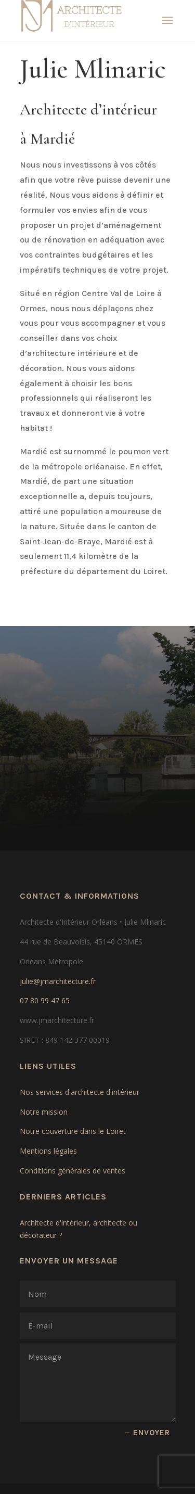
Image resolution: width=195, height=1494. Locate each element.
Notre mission (44, 1112)
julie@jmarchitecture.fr (58, 981)
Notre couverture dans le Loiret (73, 1131)
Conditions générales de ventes (72, 1171)
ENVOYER (151, 1432)
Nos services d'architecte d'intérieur (79, 1092)
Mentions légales (48, 1151)
